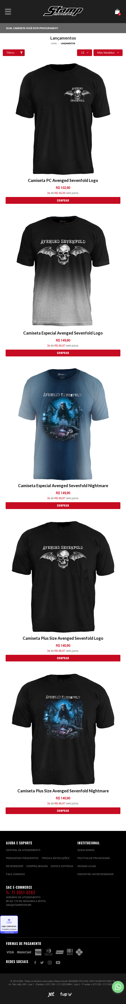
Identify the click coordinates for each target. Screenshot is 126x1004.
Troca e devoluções (55, 858)
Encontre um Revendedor (95, 874)
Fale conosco (15, 874)
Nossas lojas (86, 866)
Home (54, 44)
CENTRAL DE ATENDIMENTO (23, 850)
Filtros (16, 52)
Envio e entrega (62, 866)
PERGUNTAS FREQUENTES (22, 858)
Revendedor (14, 866)
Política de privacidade (93, 858)
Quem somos (85, 850)
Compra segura (37, 866)
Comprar (63, 200)
